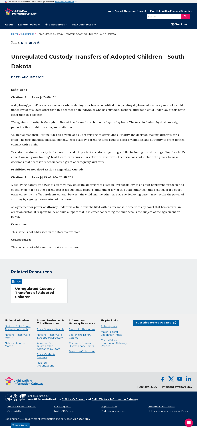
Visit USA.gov (81, 418)
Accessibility (14, 411)
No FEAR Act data (64, 411)
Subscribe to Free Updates (156, 322)
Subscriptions (109, 326)
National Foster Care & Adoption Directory (50, 336)
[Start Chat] (189, 423)
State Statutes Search (50, 329)
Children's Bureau (73, 399)
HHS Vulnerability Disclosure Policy (168, 411)
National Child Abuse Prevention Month (17, 328)
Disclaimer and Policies (161, 406)
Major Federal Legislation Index (111, 333)
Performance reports (113, 411)
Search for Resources (82, 329)
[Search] (185, 16)
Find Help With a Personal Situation (171, 11)
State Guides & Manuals (46, 356)
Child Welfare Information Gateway (115, 399)
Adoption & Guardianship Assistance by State (48, 346)
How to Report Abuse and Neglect (126, 11)
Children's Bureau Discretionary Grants (81, 345)
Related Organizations (45, 364)
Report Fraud (109, 406)
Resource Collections (82, 351)
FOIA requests (62, 406)
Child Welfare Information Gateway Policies (114, 343)
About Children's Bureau (21, 406)
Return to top (20, 425)
